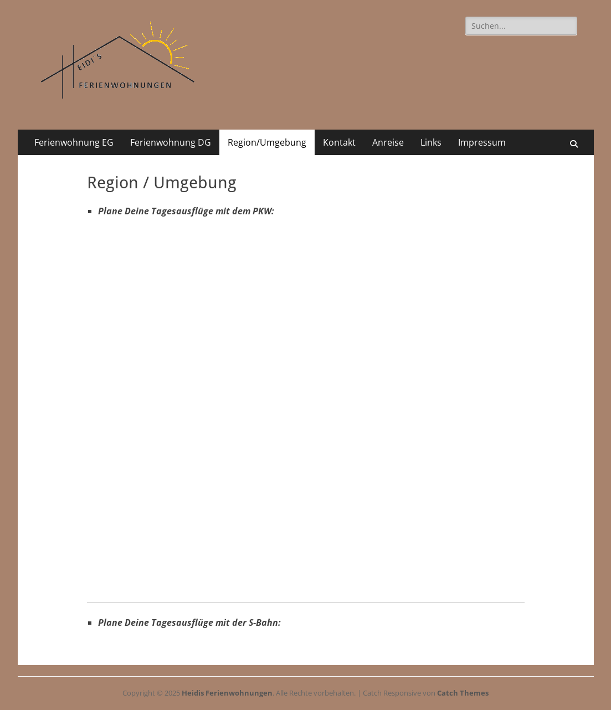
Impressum (482, 142)
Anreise (388, 142)
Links (430, 142)
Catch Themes (463, 693)
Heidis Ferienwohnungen (227, 693)
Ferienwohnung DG (170, 142)
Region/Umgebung (267, 142)
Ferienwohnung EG (74, 142)
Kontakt (339, 142)
